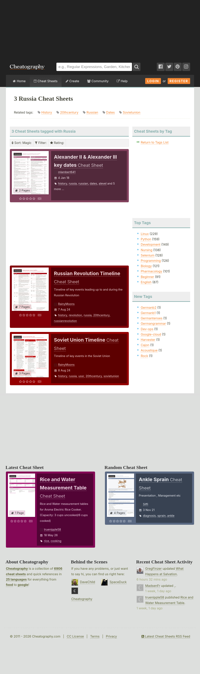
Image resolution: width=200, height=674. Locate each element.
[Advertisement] (100, 29)
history (62, 183)
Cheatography (17, 569)
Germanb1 (148, 313)
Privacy (111, 636)
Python (146, 239)
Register (179, 81)
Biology (146, 266)
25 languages (16, 579)
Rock (144, 356)
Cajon (145, 345)
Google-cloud (151, 334)
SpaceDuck (118, 582)
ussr (81, 376)
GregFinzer (153, 569)
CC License (75, 636)
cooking (56, 541)
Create (72, 81)
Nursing (146, 250)
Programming (151, 261)
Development (150, 244)
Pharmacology (151, 271)
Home (19, 81)
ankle (170, 515)
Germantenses (151, 318)
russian (83, 183)
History (46, 112)
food (9, 585)
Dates (110, 112)
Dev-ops (147, 329)
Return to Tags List (154, 142)
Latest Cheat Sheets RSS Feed (165, 636)
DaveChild (87, 582)
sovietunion (111, 376)
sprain (161, 515)
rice (46, 541)
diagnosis (149, 515)
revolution (75, 315)
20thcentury (69, 112)
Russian (92, 112)
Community (97, 81)
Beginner (147, 277)
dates (93, 183)
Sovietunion (131, 112)
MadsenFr (152, 586)
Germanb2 (148, 307)
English (146, 282)
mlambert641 (67, 172)
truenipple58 (52, 529)
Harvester (148, 340)
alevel (103, 183)
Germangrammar (153, 323)
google (23, 585)
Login (153, 81)
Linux (145, 234)
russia (73, 183)
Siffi (145, 504)
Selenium (147, 255)
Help (122, 81)
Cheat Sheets (46, 81)
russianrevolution (65, 321)
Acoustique (149, 350)
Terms (94, 636)
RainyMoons (66, 304)
